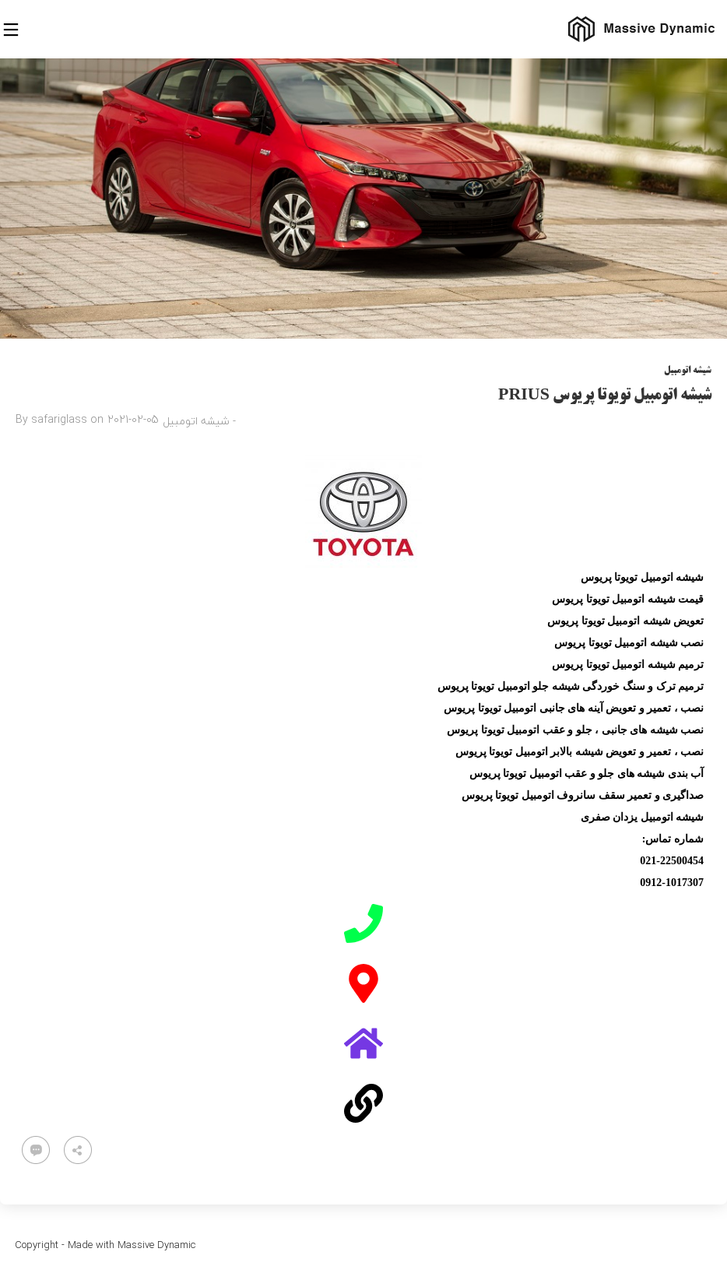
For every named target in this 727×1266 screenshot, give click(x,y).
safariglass (59, 419)
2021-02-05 (133, 419)
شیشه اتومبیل (687, 371)
